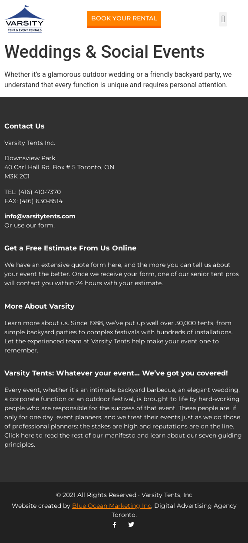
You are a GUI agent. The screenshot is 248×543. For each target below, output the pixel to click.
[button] (223, 19)
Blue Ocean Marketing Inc (111, 506)
